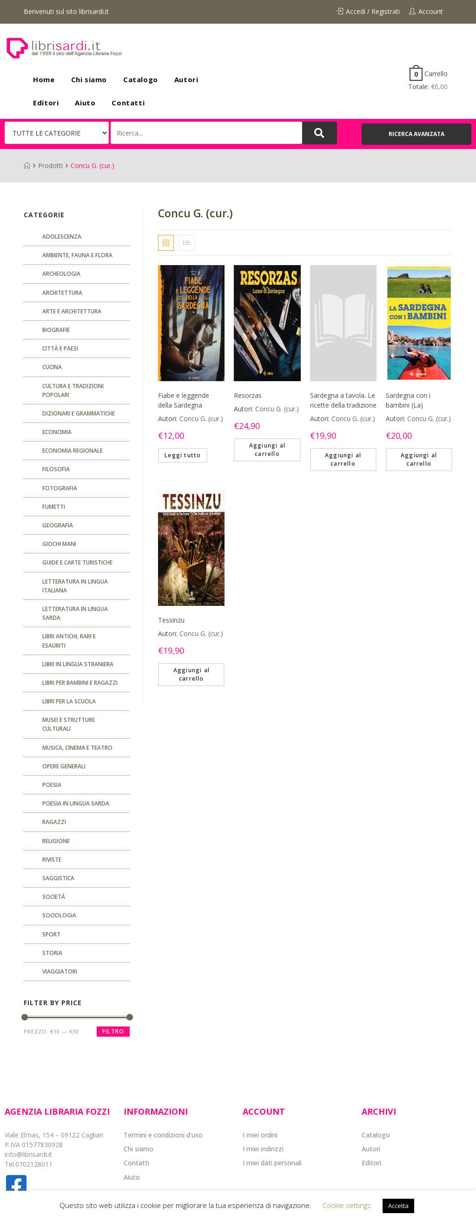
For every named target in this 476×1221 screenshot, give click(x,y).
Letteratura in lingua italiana (75, 586)
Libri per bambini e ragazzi (80, 683)
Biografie (56, 330)
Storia (52, 953)
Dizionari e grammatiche (78, 413)
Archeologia (61, 274)
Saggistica (58, 878)
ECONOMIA (57, 432)
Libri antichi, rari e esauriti (69, 640)
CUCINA (52, 367)
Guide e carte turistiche (77, 562)
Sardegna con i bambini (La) (408, 400)
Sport (51, 934)
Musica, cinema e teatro (77, 748)
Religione (56, 841)
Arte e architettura (71, 311)
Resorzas (248, 395)
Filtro (113, 1031)
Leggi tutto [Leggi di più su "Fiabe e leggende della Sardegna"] (183, 455)
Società (53, 897)
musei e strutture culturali (68, 724)
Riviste (51, 860)
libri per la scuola (69, 701)
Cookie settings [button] (347, 1205)
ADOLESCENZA (61, 236)
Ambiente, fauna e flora (77, 255)
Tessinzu (171, 620)
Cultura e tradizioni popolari (73, 390)
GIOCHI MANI (59, 544)
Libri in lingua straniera (77, 664)
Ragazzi (54, 822)
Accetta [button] (398, 1206)
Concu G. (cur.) (201, 418)
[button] (416, 134)
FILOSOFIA (56, 469)
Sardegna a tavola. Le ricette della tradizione (343, 400)
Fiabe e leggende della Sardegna (183, 400)
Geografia (57, 525)
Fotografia (59, 488)
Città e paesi (60, 348)
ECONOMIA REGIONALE (72, 451)
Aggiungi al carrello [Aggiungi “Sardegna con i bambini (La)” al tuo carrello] (419, 459)
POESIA (51, 785)
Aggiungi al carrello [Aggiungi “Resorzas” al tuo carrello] (267, 450)
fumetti (53, 507)
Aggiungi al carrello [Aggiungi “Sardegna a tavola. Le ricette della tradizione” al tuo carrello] (343, 459)
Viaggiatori (59, 971)
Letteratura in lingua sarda (75, 613)
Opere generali (64, 766)
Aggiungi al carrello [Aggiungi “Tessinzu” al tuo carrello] (191, 674)
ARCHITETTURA (62, 293)
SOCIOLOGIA (59, 915)
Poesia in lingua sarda (75, 803)
